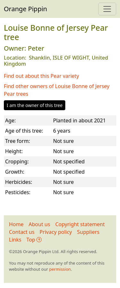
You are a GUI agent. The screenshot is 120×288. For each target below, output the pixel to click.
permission (60, 269)
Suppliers (88, 231)
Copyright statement (80, 224)
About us (39, 224)
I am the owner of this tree (34, 105)
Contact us (22, 231)
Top (34, 239)
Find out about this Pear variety (41, 75)
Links (15, 239)
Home (16, 224)
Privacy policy (56, 231)
